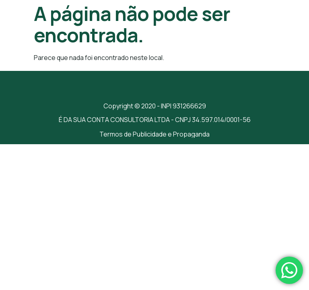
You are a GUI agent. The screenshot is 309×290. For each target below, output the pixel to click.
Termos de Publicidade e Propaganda (154, 134)
